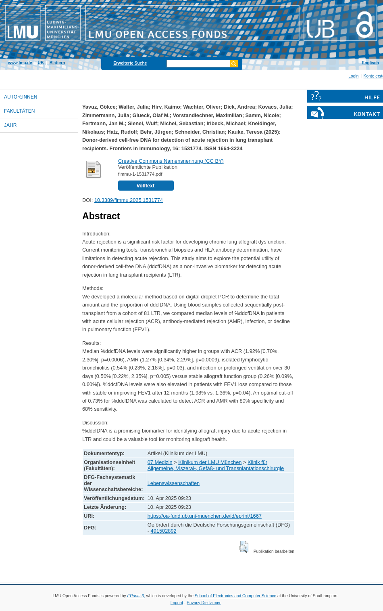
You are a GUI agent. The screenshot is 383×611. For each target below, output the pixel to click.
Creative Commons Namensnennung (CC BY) (171, 161)
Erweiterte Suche (130, 63)
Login (353, 76)
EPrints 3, (136, 596)
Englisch (370, 63)
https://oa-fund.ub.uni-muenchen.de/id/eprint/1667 (205, 516)
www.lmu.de (20, 63)
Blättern (57, 63)
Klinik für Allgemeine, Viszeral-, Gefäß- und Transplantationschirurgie (216, 465)
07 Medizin (160, 462)
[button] (243, 547)
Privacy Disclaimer (204, 603)
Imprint (177, 603)
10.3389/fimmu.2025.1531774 (128, 200)
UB (41, 63)
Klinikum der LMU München (209, 462)
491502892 (164, 531)
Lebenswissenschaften (174, 483)
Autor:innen (20, 97)
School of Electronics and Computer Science (236, 596)
